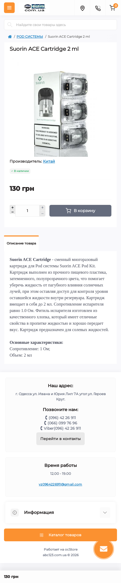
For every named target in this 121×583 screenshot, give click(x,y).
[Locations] (82, 7)
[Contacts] (98, 7)
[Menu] (9, 7)
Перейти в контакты (60, 438)
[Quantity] (27, 211)
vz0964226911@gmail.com (60, 484)
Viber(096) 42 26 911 (62, 428)
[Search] (10, 24)
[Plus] (42, 208)
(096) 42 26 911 (62, 417)
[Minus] (42, 214)
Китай (49, 161)
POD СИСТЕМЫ (30, 37)
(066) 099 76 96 (62, 423)
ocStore (71, 549)
